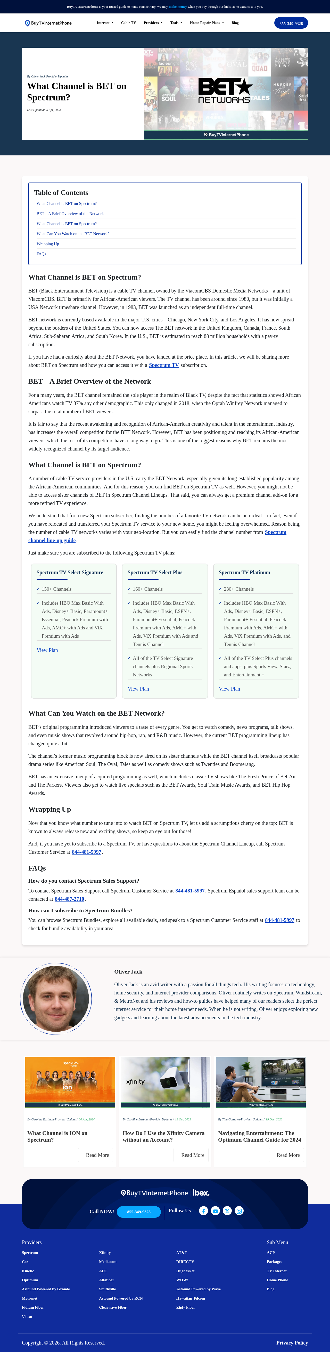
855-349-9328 (291, 23)
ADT (103, 1271)
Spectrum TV (164, 365)
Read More (99, 1155)
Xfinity (105, 1253)
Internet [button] (104, 23)
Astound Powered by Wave (198, 1289)
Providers (152, 23)
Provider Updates (57, 76)
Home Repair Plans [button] (205, 23)
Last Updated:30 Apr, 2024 (44, 110)
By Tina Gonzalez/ (229, 1119)
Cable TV (128, 23)
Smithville (107, 1289)
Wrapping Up (48, 244)
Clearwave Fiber (113, 1307)
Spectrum (30, 1253)
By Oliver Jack (36, 76)
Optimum (30, 1280)
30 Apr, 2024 (87, 1119)
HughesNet (185, 1271)
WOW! (182, 1280)
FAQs (41, 254)
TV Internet (277, 1271)
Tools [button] (174, 23)
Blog (235, 23)
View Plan (47, 650)
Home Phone (277, 1280)
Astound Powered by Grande (46, 1289)
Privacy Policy (292, 1343)
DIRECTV (185, 1262)
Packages (274, 1262)
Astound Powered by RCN (121, 1298)
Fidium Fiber (33, 1307)
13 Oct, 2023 (183, 1119)
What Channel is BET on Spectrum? (67, 203)
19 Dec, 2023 (274, 1119)
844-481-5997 (86, 852)
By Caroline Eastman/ (41, 1119)
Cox (25, 1262)
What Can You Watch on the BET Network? (73, 234)
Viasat (27, 1317)
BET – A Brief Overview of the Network (70, 213)
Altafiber (106, 1280)
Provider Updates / (162, 1119)
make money (178, 7)
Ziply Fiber (185, 1307)
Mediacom (107, 1262)
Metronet (29, 1298)
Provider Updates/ (66, 1119)
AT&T (181, 1253)
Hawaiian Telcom (190, 1298)
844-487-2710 (69, 899)
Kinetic (28, 1271)
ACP (271, 1253)
